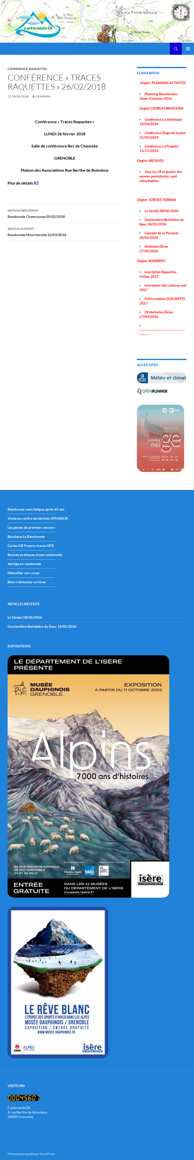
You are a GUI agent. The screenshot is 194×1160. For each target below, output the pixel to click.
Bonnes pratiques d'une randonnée (35, 554)
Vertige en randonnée (24, 564)
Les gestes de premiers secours (31, 527)
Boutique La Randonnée (26, 536)
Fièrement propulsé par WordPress (31, 1154)
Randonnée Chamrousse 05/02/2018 (65, 213)
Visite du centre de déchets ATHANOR (38, 518)
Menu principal (188, 49)
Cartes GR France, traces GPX (31, 545)
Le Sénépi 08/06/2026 (25, 617)
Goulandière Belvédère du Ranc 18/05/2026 (42, 626)
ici (36, 183)
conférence (18, 69)
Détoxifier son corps (23, 573)
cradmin (43, 96)
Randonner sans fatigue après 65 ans (36, 509)
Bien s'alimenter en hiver (27, 582)
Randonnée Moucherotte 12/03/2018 (65, 231)
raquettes (38, 69)
